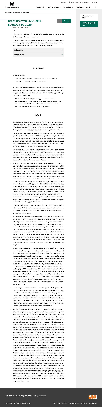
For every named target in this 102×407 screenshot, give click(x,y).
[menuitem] (41, 7)
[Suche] (96, 7)
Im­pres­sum (72, 403)
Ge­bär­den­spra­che (85, 2)
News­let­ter (17, 403)
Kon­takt (88, 7)
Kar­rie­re (64, 403)
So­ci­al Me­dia (26, 403)
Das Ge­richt (40, 7)
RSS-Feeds (8, 403)
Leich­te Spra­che (74, 2)
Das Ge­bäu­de (67, 7)
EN (59, 21)
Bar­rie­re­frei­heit (82, 403)
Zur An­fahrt (42, 396)
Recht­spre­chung (53, 7)
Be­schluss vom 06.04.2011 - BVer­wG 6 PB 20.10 (89, 24)
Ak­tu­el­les (79, 7)
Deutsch (63, 2)
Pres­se (94, 2)
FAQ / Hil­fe (56, 403)
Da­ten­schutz (93, 403)
